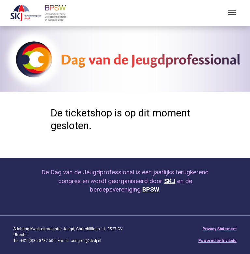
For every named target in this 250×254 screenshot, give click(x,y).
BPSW (150, 189)
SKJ (169, 181)
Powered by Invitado (217, 240)
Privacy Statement (219, 229)
